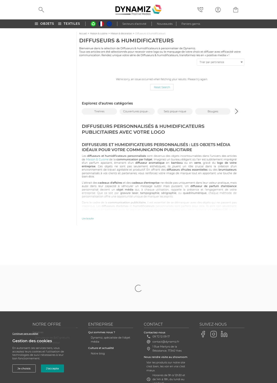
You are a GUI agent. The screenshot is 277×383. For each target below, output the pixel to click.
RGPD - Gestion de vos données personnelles (149, 370)
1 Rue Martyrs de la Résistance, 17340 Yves (167, 313)
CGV (95, 370)
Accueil (83, 33)
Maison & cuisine (98, 33)
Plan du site (109, 370)
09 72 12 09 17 (161, 301)
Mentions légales (77, 370)
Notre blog (98, 318)
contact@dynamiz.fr (165, 306)
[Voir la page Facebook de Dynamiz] (203, 298)
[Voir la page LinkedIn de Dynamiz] (224, 298)
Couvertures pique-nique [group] (139, 111)
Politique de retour (47, 307)
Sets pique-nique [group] (175, 111)
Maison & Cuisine (97, 159)
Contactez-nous (154, 297)
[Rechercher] (41, 9)
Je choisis (24, 368)
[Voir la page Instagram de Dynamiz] (213, 298)
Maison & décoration (121, 33)
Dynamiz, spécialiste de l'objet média (110, 304)
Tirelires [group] (99, 111)
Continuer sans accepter (25, 333)
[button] (236, 111)
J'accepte (52, 368)
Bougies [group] (213, 111)
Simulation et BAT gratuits (52, 302)
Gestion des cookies (197, 370)
